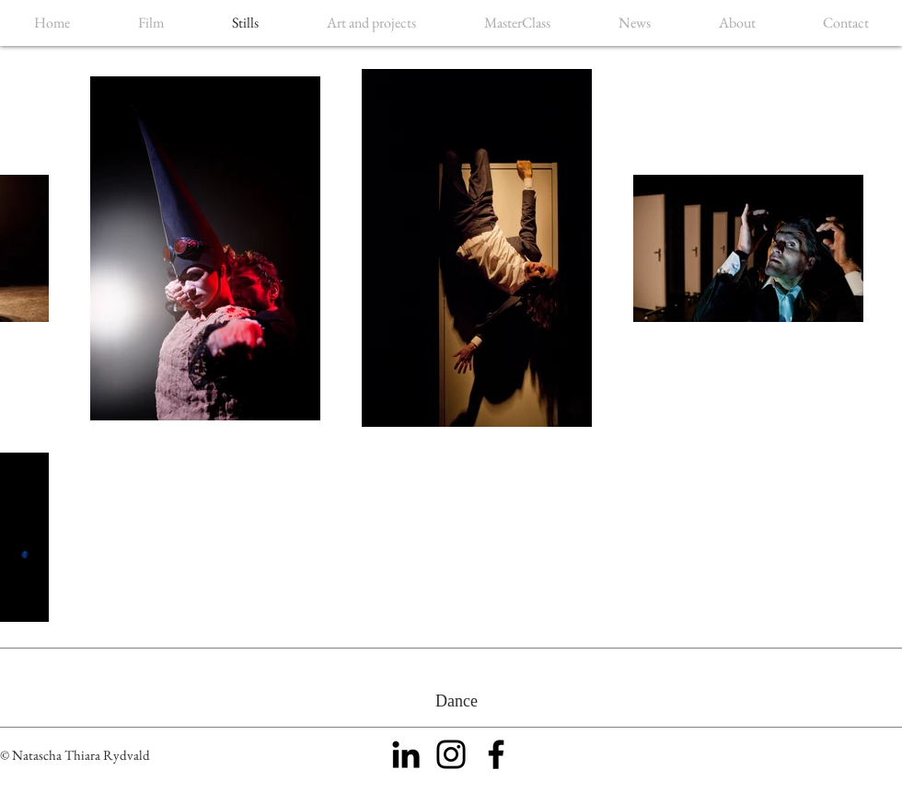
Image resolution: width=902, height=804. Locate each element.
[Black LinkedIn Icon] (406, 754)
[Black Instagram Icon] (451, 754)
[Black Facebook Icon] (496, 754)
